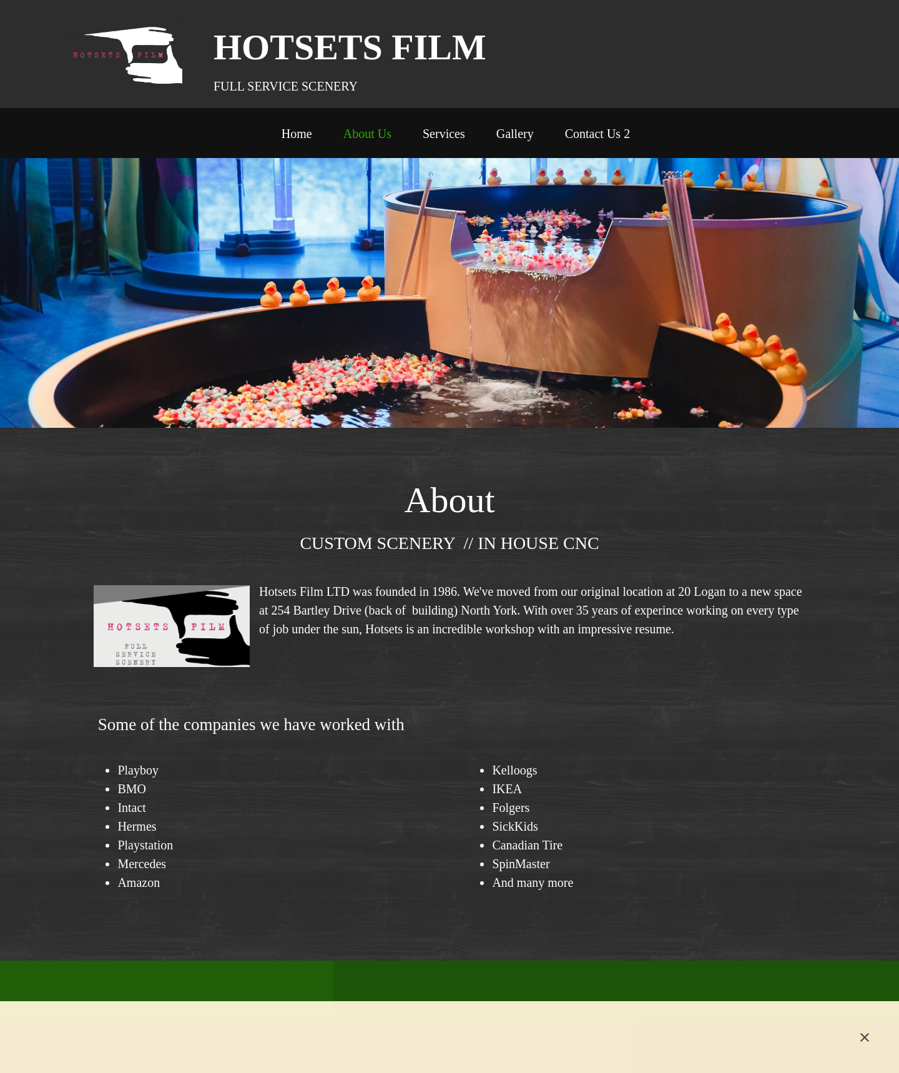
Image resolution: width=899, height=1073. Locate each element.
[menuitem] (297, 136)
